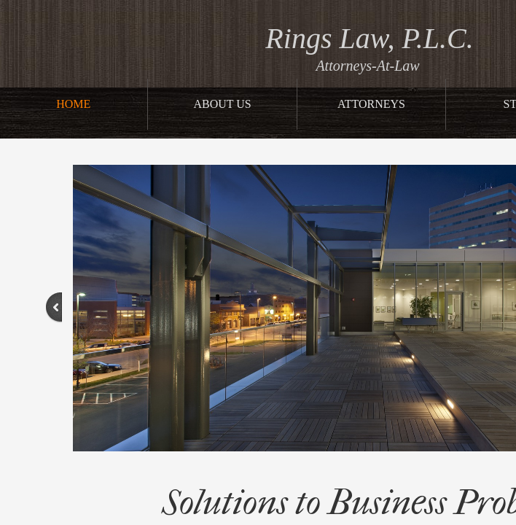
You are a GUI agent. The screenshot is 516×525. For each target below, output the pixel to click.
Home (73, 104)
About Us (222, 104)
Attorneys (371, 104)
